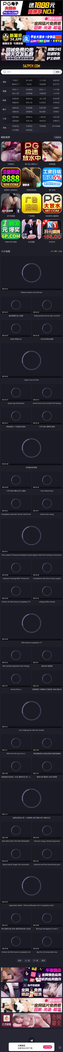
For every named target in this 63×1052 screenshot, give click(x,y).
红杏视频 (15, 130)
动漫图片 (56, 108)
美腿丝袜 (15, 112)
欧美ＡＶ (42, 89)
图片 (4, 109)
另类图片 (56, 112)
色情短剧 (29, 130)
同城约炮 (15, 126)
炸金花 (29, 84)
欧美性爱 (56, 98)
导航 (4, 127)
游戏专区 (56, 80)
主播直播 (42, 93)
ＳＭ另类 (56, 93)
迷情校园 (15, 121)
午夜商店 (29, 126)
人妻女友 (42, 117)
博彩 (4, 82)
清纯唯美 (29, 112)
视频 (4, 91)
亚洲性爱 (15, 98)
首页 (19, 960)
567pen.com (31, 66)
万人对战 (42, 80)
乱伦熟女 (42, 102)
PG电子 (15, 80)
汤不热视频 (56, 126)
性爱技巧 (56, 121)
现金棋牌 (42, 84)
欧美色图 (42, 108)
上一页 (27, 960)
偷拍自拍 (29, 98)
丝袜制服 (29, 93)
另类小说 (29, 121)
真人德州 (29, 80)
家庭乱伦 (29, 117)
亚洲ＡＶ (15, 89)
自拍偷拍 (29, 89)
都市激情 (15, 117)
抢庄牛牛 (56, 84)
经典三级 (29, 102)
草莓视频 (42, 126)
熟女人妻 (15, 93)
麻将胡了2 (15, 84)
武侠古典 (56, 117)
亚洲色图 (29, 108)
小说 (4, 118)
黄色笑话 (42, 121)
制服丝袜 (15, 102)
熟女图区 (42, 112)
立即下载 (47, 1047)
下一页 (35, 960)
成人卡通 (42, 98)
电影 (4, 100)
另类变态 (56, 102)
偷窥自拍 (15, 108)
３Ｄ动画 (56, 89)
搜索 (57, 72)
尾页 (43, 960)
